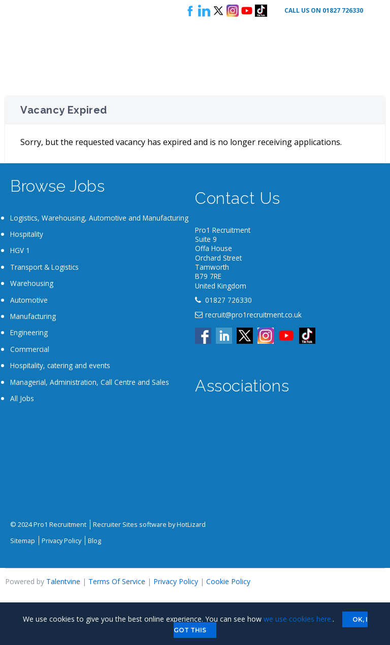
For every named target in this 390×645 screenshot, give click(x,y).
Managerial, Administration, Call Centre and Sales (89, 382)
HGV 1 (20, 250)
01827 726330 (228, 300)
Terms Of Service (116, 581)
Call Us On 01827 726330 (323, 10)
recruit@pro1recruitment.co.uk (253, 314)
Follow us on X (218, 11)
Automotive (29, 300)
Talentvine (63, 581)
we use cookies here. (298, 619)
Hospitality (26, 234)
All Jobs (22, 398)
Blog (94, 540)
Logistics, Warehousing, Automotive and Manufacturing (99, 218)
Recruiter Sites (115, 524)
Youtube (247, 11)
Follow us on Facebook (190, 11)
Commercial (29, 349)
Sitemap (22, 540)
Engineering (29, 332)
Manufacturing (33, 316)
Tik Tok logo (261, 11)
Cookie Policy (228, 581)
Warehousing (31, 283)
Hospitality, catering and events (60, 365)
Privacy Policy (61, 540)
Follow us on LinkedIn (204, 11)
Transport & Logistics (44, 267)
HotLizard (191, 524)
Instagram (232, 11)
